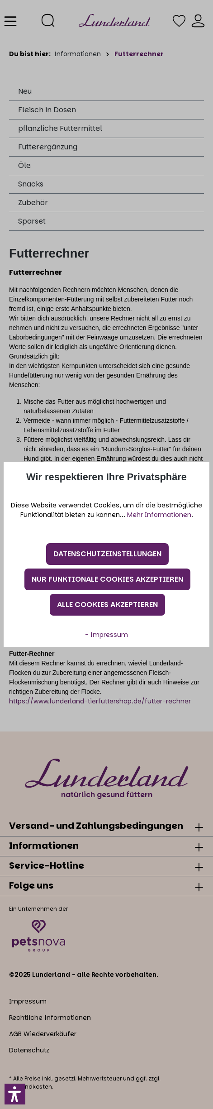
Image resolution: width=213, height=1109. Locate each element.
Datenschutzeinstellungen (107, 554)
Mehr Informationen (159, 514)
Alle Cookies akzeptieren (107, 604)
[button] (15, 1094)
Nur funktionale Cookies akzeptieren (107, 579)
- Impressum (106, 634)
